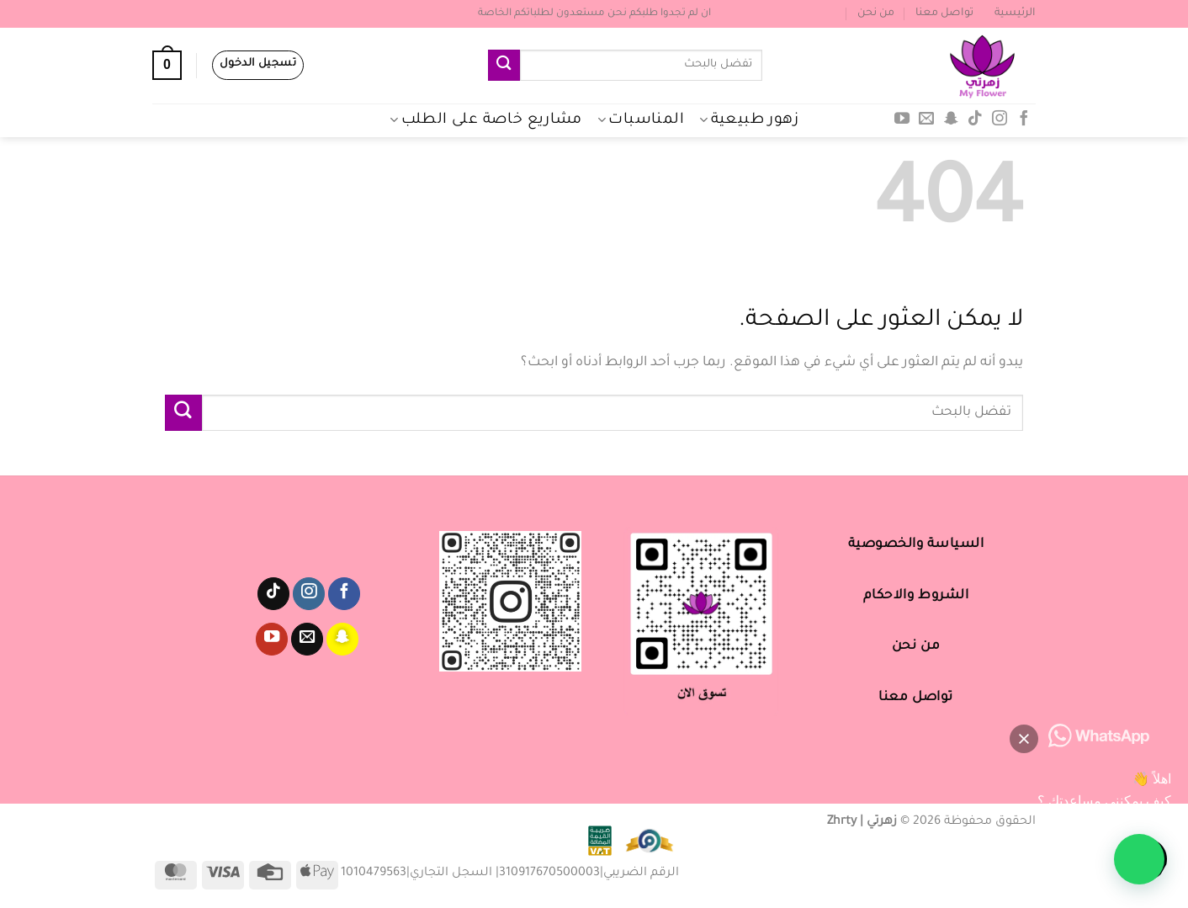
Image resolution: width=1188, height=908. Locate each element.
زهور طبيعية (748, 120)
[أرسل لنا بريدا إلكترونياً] (926, 119)
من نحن (875, 13)
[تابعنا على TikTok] (975, 119)
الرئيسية (1015, 13)
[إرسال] (504, 65)
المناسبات (640, 120)
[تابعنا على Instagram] (999, 119)
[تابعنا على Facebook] (1023, 119)
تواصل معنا (944, 13)
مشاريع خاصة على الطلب (486, 120)
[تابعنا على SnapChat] (950, 119)
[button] (1139, 859)
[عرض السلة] (167, 65)
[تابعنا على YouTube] (902, 119)
